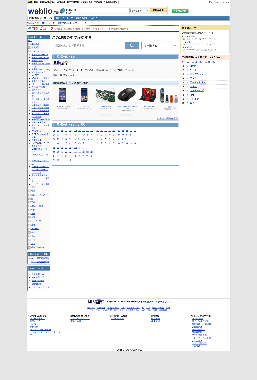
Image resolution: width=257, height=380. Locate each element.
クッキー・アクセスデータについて (46, 333)
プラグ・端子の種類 (40, 108)
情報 (192, 94)
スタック (194, 98)
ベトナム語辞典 (199, 343)
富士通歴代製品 (38, 81)
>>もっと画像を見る (167, 118)
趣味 (33, 225)
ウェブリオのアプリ (80, 318)
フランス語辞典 (199, 335)
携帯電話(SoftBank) (40, 57)
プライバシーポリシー (40, 329)
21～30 (211, 62)
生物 (33, 232)
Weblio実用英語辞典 (40, 262)
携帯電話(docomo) (40, 55)
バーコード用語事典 (40, 84)
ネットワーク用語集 (40, 105)
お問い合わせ (117, 318)
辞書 (30, 2)
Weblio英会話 (38, 277)
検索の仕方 (35, 321)
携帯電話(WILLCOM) (41, 69)
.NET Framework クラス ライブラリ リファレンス (40, 169)
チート (193, 70)
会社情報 (155, 318)
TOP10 (185, 61)
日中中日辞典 (73, 2)
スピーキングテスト (41, 287)
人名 (33, 240)
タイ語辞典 (197, 340)
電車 (33, 191)
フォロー (194, 78)
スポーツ (35, 228)
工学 (33, 202)
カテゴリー (95, 18)
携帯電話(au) (37, 60)
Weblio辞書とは (37, 318)
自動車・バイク (38, 195)
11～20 (198, 62)
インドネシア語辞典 (201, 338)
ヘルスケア (36, 221)
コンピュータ (48, 23)
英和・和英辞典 (58, 2)
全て (30, 41)
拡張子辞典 (36, 146)
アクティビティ (198, 82)
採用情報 (155, 321)
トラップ (186, 42)
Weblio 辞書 (33, 23)
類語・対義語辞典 (42, 2)
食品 (33, 236)
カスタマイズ (197, 90)
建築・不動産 (37, 206)
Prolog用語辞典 (38, 87)
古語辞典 (98, 2)
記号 (124, 139)
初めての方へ (215, 2)
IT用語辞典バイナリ (67, 23)
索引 (57, 18)
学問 (33, 210)
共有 (192, 102)
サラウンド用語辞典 (40, 110)
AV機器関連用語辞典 (41, 119)
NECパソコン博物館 (40, 78)
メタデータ (187, 47)
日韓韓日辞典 (86, 2)
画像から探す (81, 18)
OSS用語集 (37, 131)
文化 (33, 213)
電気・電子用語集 (39, 175)
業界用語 (35, 47)
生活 (33, 217)
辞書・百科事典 (38, 247)
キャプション (197, 74)
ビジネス (35, 44)
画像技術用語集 (38, 122)
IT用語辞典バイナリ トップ (40, 18)
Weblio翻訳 (197, 327)
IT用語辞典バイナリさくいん (157, 301)
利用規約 (34, 327)
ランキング (67, 18)
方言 (33, 244)
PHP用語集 (37, 140)
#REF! (193, 66)
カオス (193, 86)
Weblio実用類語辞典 (40, 258)
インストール (188, 36)
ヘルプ (226, 2)
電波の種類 (36, 90)
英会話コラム (38, 274)
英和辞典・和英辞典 (201, 324)
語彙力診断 (37, 284)
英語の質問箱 (38, 281)
